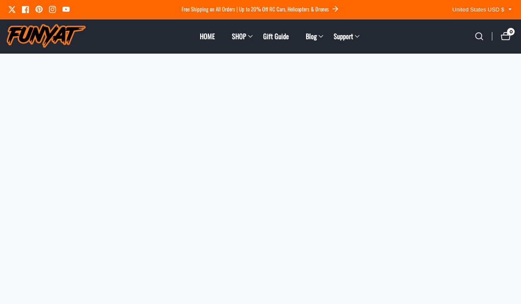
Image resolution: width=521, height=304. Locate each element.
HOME (207, 36)
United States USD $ (482, 9)
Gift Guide (276, 36)
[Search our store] (479, 36)
